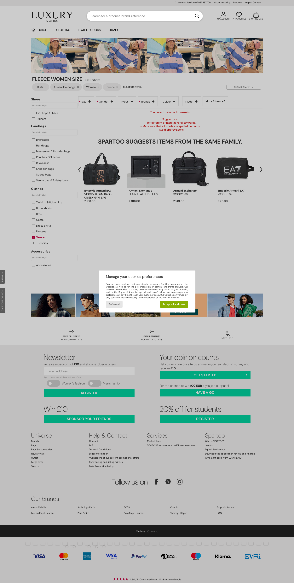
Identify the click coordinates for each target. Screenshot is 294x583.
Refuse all (114, 304)
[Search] (197, 16)
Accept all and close (174, 304)
